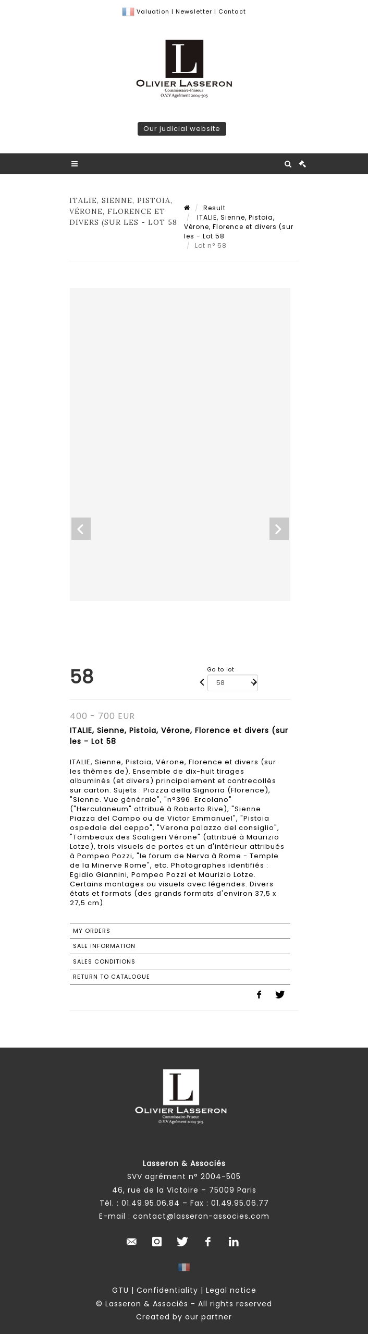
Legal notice (231, 1290)
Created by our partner (184, 1317)
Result (214, 207)
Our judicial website (181, 129)
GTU (120, 1290)
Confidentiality (167, 1290)
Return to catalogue (111, 976)
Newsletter (193, 11)
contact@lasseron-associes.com (201, 1216)
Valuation (153, 11)
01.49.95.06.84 (150, 1203)
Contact (232, 11)
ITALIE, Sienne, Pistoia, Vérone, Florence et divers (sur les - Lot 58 (238, 227)
